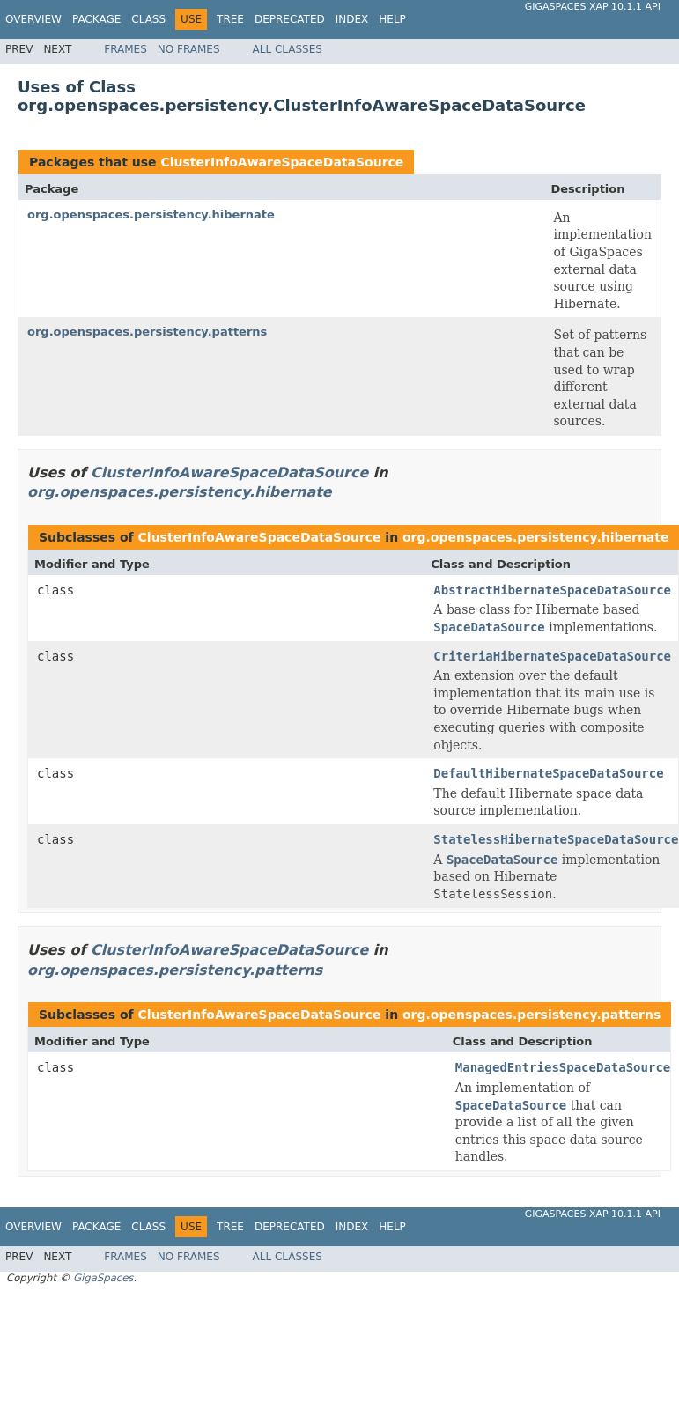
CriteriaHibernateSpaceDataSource (552, 656)
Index (352, 19)
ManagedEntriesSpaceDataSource (562, 1067)
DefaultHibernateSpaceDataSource (548, 773)
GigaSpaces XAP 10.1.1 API (593, 6)
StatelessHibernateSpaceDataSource (555, 839)
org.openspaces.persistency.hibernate (151, 214)
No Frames (189, 49)
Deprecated (290, 19)
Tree (230, 19)
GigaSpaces (103, 1278)
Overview (33, 19)
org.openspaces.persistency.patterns (147, 331)
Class (148, 19)
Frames (125, 49)
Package (96, 19)
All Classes (287, 49)
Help (392, 19)
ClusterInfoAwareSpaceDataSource (281, 162)
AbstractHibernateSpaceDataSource (552, 590)
